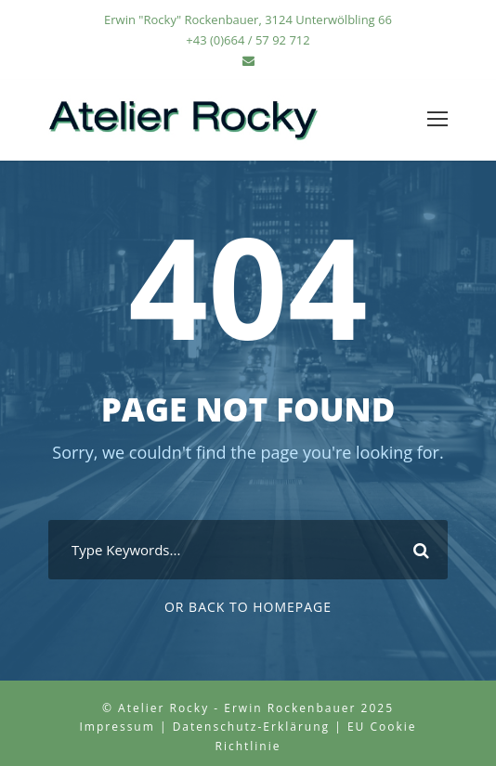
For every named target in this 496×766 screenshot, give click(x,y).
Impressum (116, 726)
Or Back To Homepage (248, 607)
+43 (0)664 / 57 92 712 (247, 40)
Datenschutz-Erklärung (251, 726)
